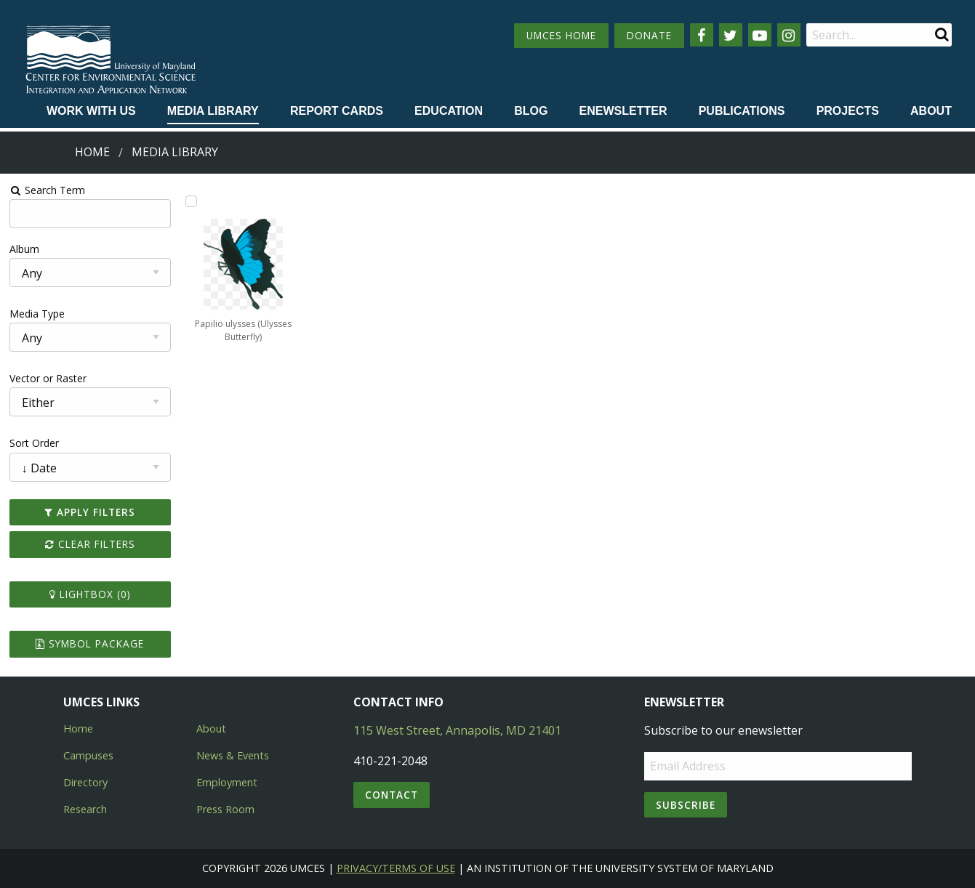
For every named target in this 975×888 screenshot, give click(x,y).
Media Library (213, 111)
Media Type (37, 313)
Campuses (88, 755)
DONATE (649, 35)
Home (92, 152)
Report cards (336, 111)
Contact (391, 795)
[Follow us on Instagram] (789, 35)
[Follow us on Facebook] (701, 35)
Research (85, 809)
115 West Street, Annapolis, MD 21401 (457, 730)
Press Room (225, 809)
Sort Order (34, 443)
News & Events (232, 755)
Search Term (47, 190)
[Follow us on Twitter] (730, 35)
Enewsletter (623, 111)
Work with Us (91, 111)
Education (448, 111)
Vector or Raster (48, 378)
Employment (226, 782)
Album (24, 249)
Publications (742, 111)
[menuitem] (91, 112)
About (931, 111)
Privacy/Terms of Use (396, 868)
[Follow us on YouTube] (759, 35)
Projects (847, 111)
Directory (85, 782)
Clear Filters (90, 544)
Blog (530, 111)
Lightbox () (90, 594)
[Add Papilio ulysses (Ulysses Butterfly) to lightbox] (191, 201)
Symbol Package (90, 643)
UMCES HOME (561, 35)
